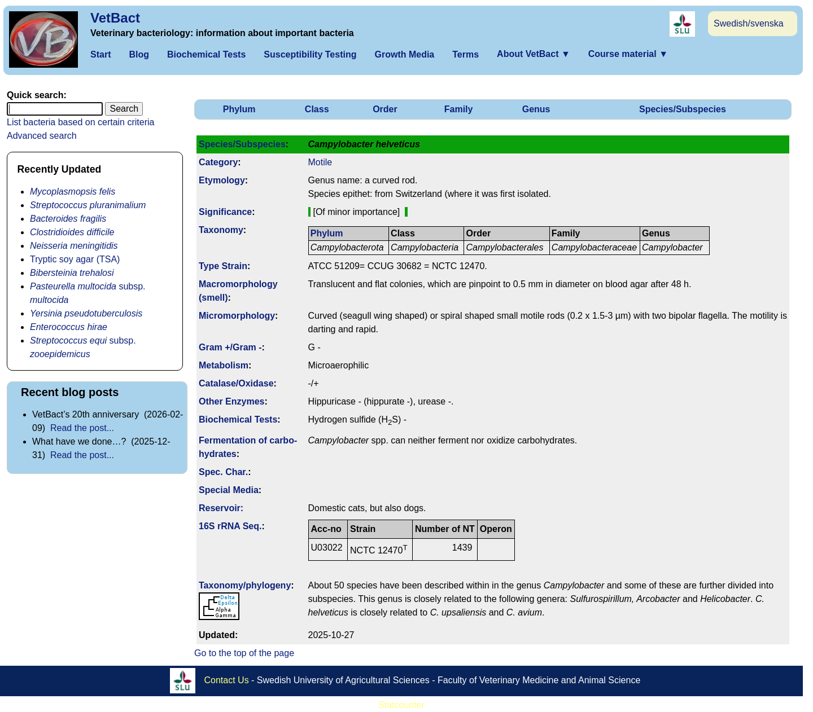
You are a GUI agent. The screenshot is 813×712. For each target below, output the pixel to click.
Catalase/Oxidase (236, 383)
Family (458, 109)
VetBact (115, 17)
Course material (628, 54)
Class (317, 109)
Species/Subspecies (682, 109)
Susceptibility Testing (310, 54)
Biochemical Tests (206, 54)
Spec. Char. (223, 472)
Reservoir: (221, 508)
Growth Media (404, 54)
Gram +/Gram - (230, 347)
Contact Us (226, 679)
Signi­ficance (225, 212)
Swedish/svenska (749, 23)
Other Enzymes (231, 401)
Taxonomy (221, 230)
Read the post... (82, 428)
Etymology (222, 180)
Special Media (229, 490)
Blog (139, 54)
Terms (465, 54)
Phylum (239, 109)
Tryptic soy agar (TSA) (75, 259)
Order (385, 109)
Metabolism (223, 365)
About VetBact (533, 54)
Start (100, 54)
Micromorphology (237, 315)
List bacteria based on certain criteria (80, 122)
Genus (536, 109)
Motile (320, 162)
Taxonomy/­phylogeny (245, 585)
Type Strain (223, 266)
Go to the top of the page (244, 653)
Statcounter (401, 705)
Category (218, 162)
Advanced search (42, 135)
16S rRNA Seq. (230, 526)
